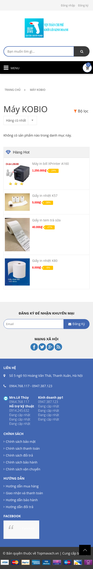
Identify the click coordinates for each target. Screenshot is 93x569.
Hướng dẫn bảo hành (22, 500)
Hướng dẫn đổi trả (19, 507)
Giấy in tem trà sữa (46, 220)
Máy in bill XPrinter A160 (50, 163)
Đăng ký (83, 5)
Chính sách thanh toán (23, 448)
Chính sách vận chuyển (23, 469)
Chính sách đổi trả (19, 455)
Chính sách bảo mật (21, 441)
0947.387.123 (42, 386)
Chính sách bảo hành (21, 462)
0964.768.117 (19, 386)
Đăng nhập (68, 5)
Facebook (28, 528)
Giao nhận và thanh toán (24, 493)
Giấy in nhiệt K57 (44, 195)
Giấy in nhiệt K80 (44, 260)
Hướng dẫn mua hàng (22, 486)
